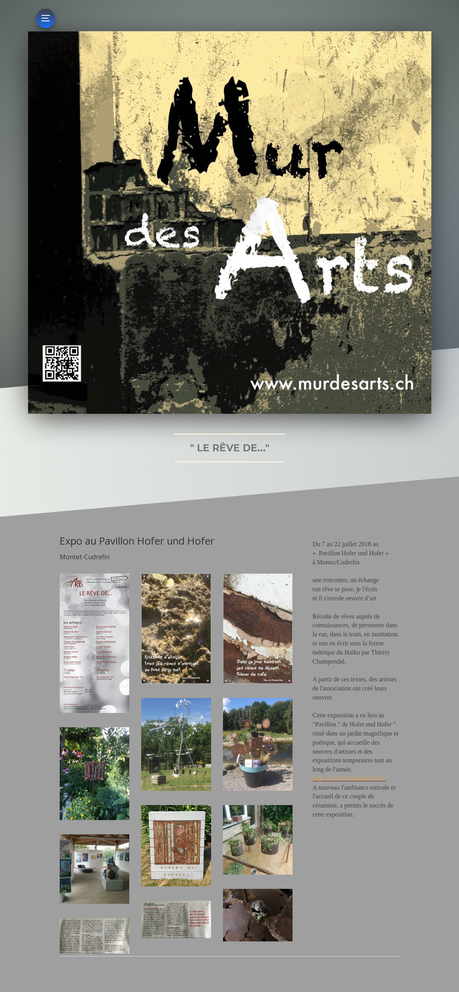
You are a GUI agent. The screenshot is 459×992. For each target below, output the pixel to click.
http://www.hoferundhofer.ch (349, 778)
